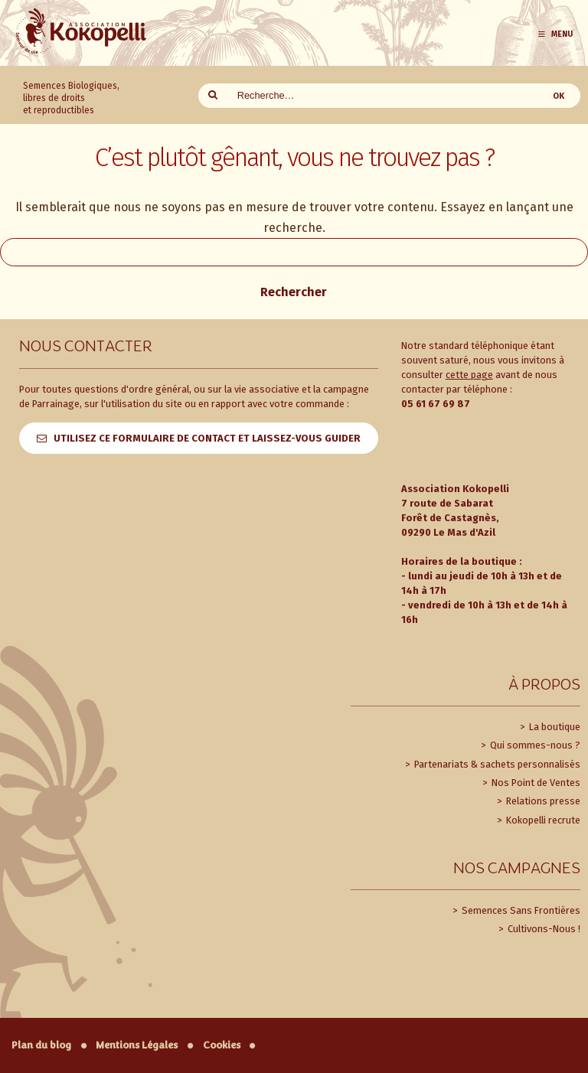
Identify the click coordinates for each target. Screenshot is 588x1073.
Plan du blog (41, 1045)
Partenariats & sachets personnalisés (496, 764)
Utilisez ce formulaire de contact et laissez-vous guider (207, 438)
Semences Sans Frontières (519, 910)
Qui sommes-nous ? (534, 745)
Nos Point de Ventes (534, 782)
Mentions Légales (137, 1045)
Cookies (221, 1045)
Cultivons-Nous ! (542, 928)
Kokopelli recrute (542, 820)
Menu (555, 34)
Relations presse (542, 801)
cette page (469, 374)
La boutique (553, 726)
